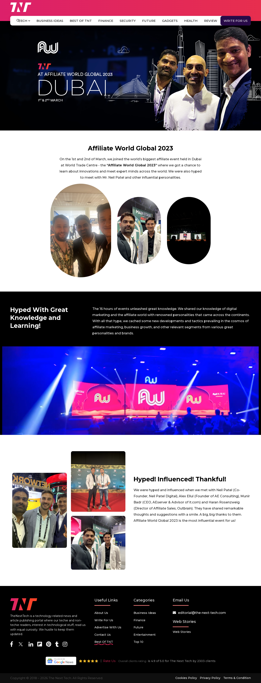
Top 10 (138, 642)
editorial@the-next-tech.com (202, 613)
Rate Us (109, 661)
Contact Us (102, 635)
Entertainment (145, 635)
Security (128, 21)
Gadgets (170, 21)
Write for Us (236, 21)
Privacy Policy (210, 678)
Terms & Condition (237, 678)
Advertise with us (107, 627)
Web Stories (182, 632)
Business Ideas (49, 21)
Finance (105, 21)
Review (210, 21)
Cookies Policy (186, 678)
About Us (101, 613)
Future (149, 21)
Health (191, 21)
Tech (24, 21)
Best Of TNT (81, 21)
